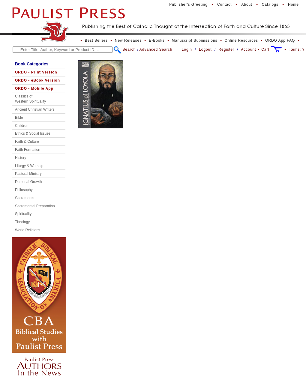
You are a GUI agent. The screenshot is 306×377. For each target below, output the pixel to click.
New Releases (128, 40)
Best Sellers (96, 40)
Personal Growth (28, 182)
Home (293, 4)
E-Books (156, 40)
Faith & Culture (27, 141)
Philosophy (24, 190)
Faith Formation (27, 150)
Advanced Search (156, 49)
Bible (19, 117)
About (246, 4)
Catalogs (270, 4)
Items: (297, 49)
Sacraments (24, 198)
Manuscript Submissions (195, 40)
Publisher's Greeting (188, 4)
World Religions (27, 230)
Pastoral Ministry (28, 174)
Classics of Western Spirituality (30, 98)
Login (187, 49)
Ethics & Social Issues (32, 133)
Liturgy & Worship (29, 166)
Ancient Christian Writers (35, 109)
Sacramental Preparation (35, 206)
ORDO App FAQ (280, 40)
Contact (224, 4)
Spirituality (23, 214)
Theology (22, 222)
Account (248, 49)
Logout (205, 49)
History (20, 158)
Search (129, 49)
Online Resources (241, 40)
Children (21, 126)
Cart (265, 49)
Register (226, 49)
